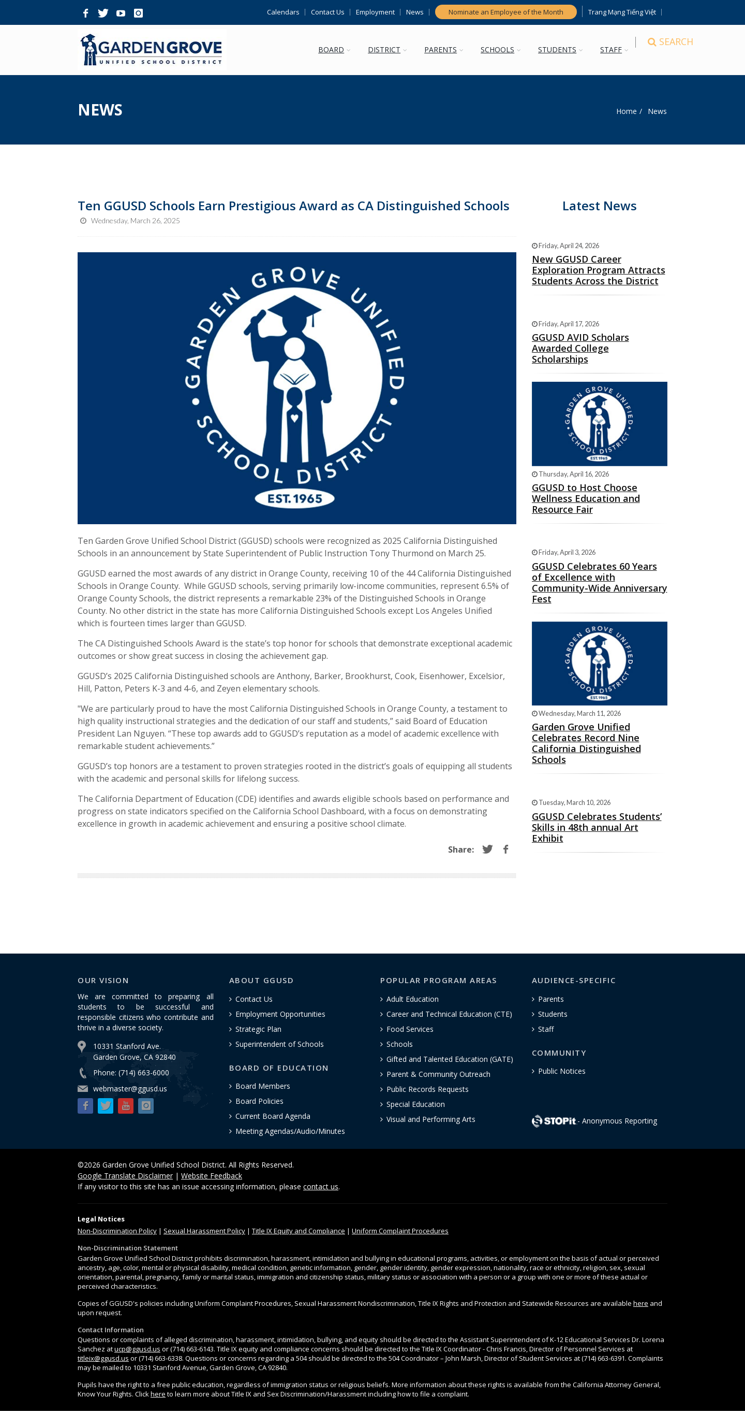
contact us (320, 1186)
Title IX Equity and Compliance (298, 1230)
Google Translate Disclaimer (125, 1175)
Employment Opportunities (280, 1014)
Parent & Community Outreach (438, 1074)
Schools (399, 1044)
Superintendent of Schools (279, 1044)
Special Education (415, 1104)
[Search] (658, 50)
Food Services (410, 1029)
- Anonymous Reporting (594, 1121)
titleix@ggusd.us (103, 1358)
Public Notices (562, 1071)
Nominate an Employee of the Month (506, 12)
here (640, 1303)
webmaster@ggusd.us (130, 1088)
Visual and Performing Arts (430, 1119)
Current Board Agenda (272, 1116)
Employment (375, 12)
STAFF (616, 49)
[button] (85, 13)
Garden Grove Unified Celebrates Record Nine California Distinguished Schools (586, 743)
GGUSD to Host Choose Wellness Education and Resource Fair (586, 498)
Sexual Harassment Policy (204, 1230)
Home (626, 111)
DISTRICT (389, 49)
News (415, 12)
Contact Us (328, 12)
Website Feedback (211, 1175)
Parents (551, 999)
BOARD (336, 49)
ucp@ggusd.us (137, 1349)
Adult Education (412, 999)
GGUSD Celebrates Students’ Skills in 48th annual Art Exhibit (597, 827)
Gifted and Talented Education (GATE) (449, 1059)
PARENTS (445, 49)
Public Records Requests (427, 1089)
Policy (117, 1230)
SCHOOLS (502, 49)
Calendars (283, 12)
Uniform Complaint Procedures (400, 1230)
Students (553, 1014)
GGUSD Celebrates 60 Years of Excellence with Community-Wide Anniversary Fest (599, 582)
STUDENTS (562, 49)
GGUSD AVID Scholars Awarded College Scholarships (580, 348)
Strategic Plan (258, 1029)
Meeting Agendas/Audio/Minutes (290, 1131)
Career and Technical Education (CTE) (449, 1014)
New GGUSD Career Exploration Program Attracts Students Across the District (598, 270)
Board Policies (259, 1101)
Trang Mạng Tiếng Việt (622, 12)
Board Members (262, 1086)
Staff (546, 1029)
